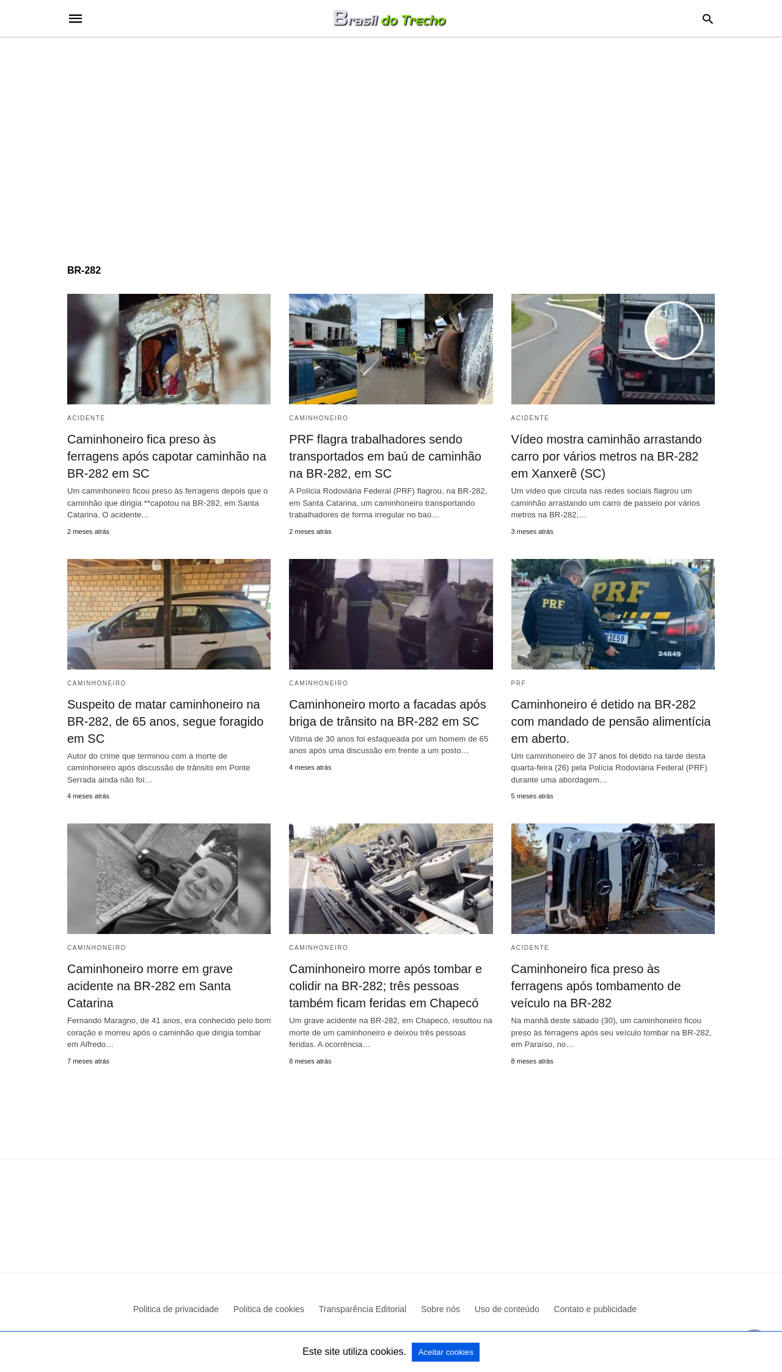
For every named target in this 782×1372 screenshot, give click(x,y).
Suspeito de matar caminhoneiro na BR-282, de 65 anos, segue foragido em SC (165, 721)
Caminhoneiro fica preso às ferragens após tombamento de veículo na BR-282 (596, 986)
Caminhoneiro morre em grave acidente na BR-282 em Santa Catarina (150, 986)
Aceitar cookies (445, 1352)
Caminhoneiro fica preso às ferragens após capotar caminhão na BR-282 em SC (166, 456)
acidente (86, 418)
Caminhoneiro (318, 418)
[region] (391, 141)
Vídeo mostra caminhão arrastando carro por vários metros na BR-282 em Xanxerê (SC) (606, 456)
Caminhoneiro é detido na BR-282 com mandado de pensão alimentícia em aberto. (611, 721)
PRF (519, 683)
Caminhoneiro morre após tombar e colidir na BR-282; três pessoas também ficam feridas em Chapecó (385, 986)
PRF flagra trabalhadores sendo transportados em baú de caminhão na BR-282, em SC (385, 456)
